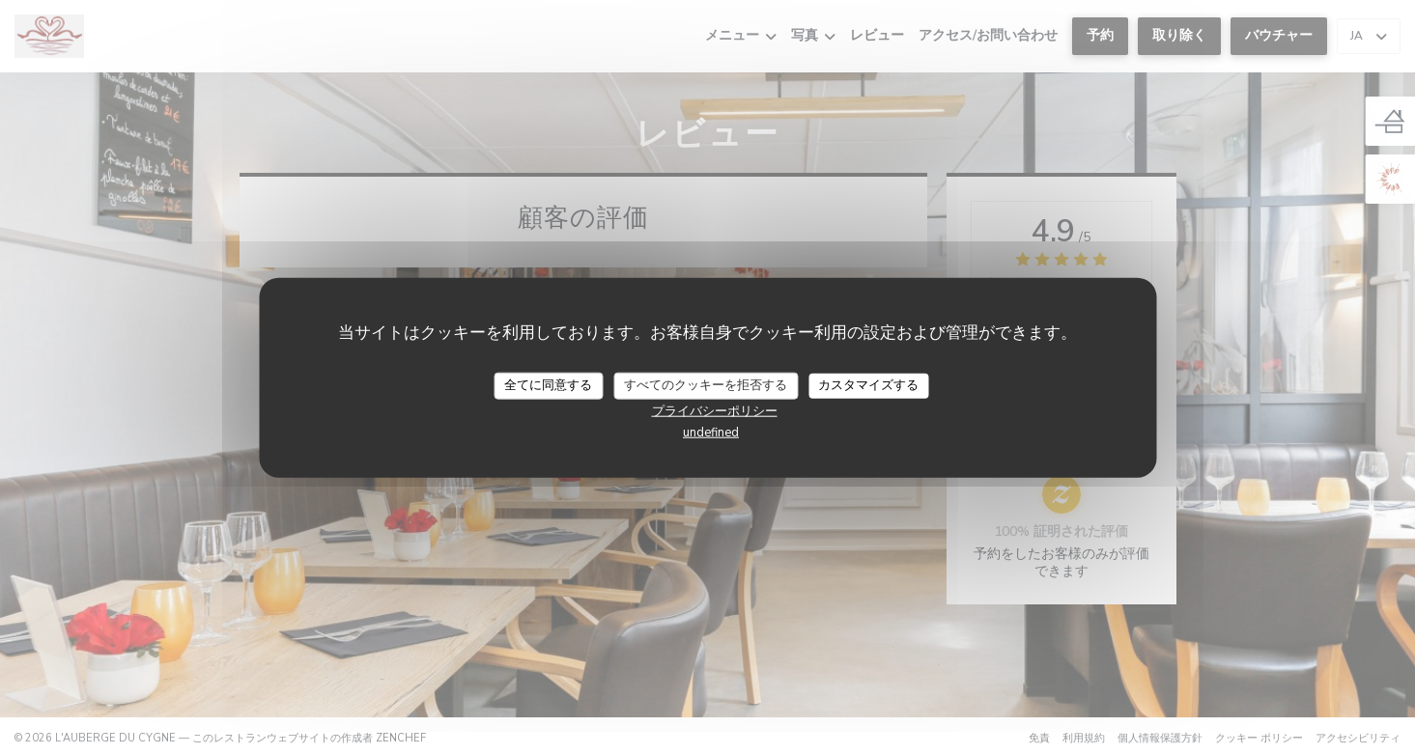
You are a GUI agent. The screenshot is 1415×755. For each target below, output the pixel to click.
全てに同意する (548, 385)
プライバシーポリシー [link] (715, 410)
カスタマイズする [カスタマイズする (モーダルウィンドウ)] (868, 385)
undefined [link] (711, 431)
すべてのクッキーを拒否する (705, 385)
